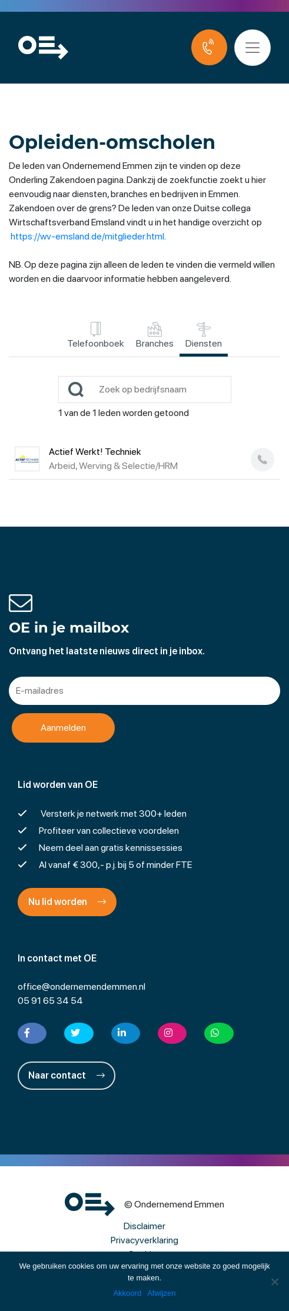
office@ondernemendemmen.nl (81, 986)
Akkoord (127, 1293)
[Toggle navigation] (252, 47)
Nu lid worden (67, 901)
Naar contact (66, 1075)
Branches (155, 335)
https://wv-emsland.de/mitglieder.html (87, 236)
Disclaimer (144, 1226)
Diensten (203, 335)
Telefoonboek (95, 335)
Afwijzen (161, 1293)
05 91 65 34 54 (50, 1000)
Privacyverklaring (144, 1240)
